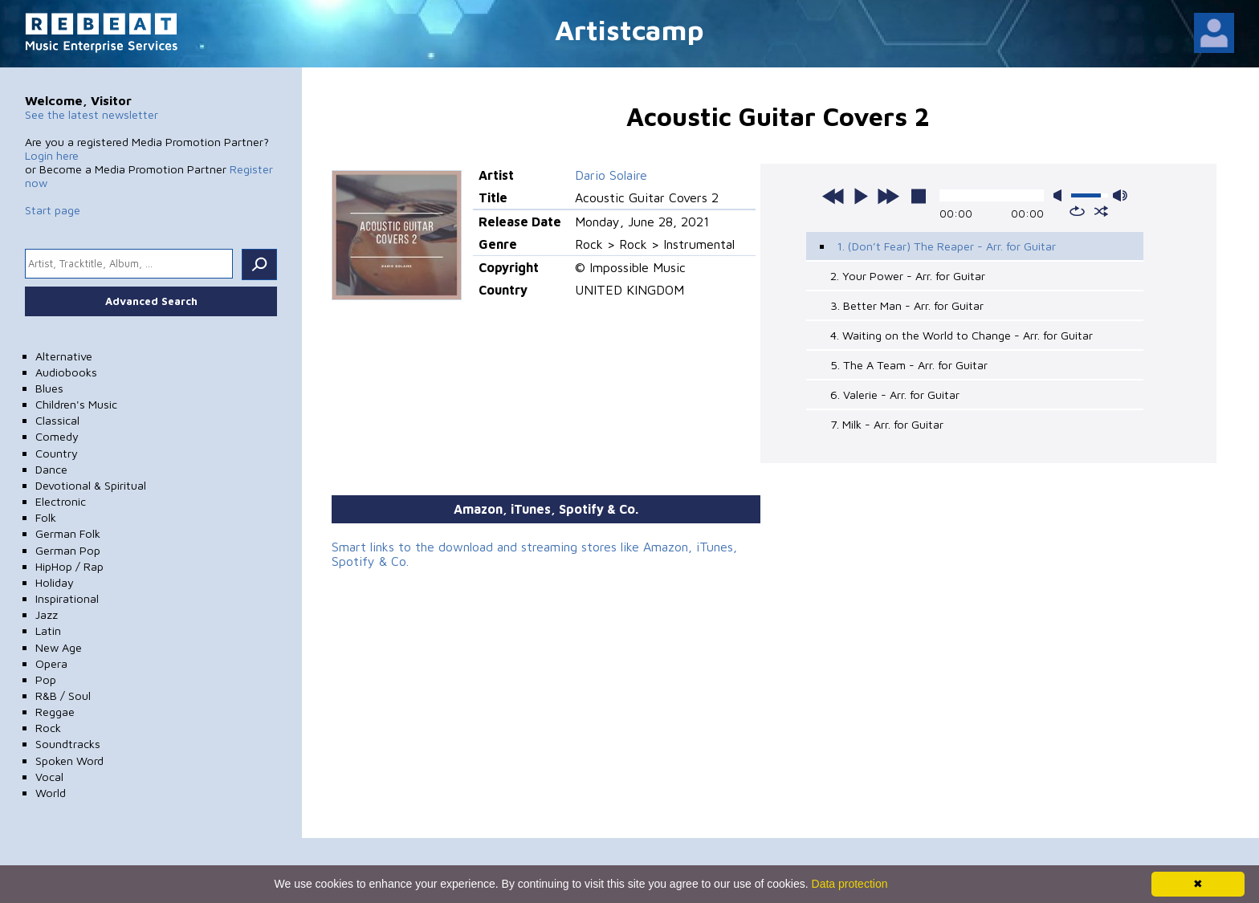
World (50, 792)
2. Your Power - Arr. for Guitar (907, 276)
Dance (51, 469)
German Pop (67, 550)
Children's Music (76, 404)
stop (918, 196)
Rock (48, 727)
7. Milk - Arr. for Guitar (886, 424)
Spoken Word (69, 760)
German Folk (67, 533)
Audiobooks (66, 372)
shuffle (1101, 211)
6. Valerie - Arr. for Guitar (895, 394)
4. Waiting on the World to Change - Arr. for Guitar (961, 335)
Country (56, 453)
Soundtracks (67, 743)
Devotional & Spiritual (90, 485)
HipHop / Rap (69, 566)
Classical (57, 420)
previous (833, 196)
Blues (49, 388)
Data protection (850, 883)
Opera (51, 663)
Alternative (63, 356)
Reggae (55, 711)
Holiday (54, 582)
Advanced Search (151, 301)
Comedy (57, 436)
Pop (45, 679)
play (861, 196)
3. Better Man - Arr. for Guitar (907, 305)
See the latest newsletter (91, 114)
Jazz (46, 614)
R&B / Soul (63, 695)
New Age (58, 647)
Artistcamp (629, 29)
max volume (1120, 195)
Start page (52, 210)
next (888, 196)
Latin (48, 630)
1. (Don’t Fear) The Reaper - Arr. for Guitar (946, 246)
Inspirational (67, 598)
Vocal (49, 776)
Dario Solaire (611, 175)
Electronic (60, 501)
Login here (52, 155)
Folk (45, 517)
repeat (1077, 211)
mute (1060, 195)
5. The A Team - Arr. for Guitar (909, 365)
